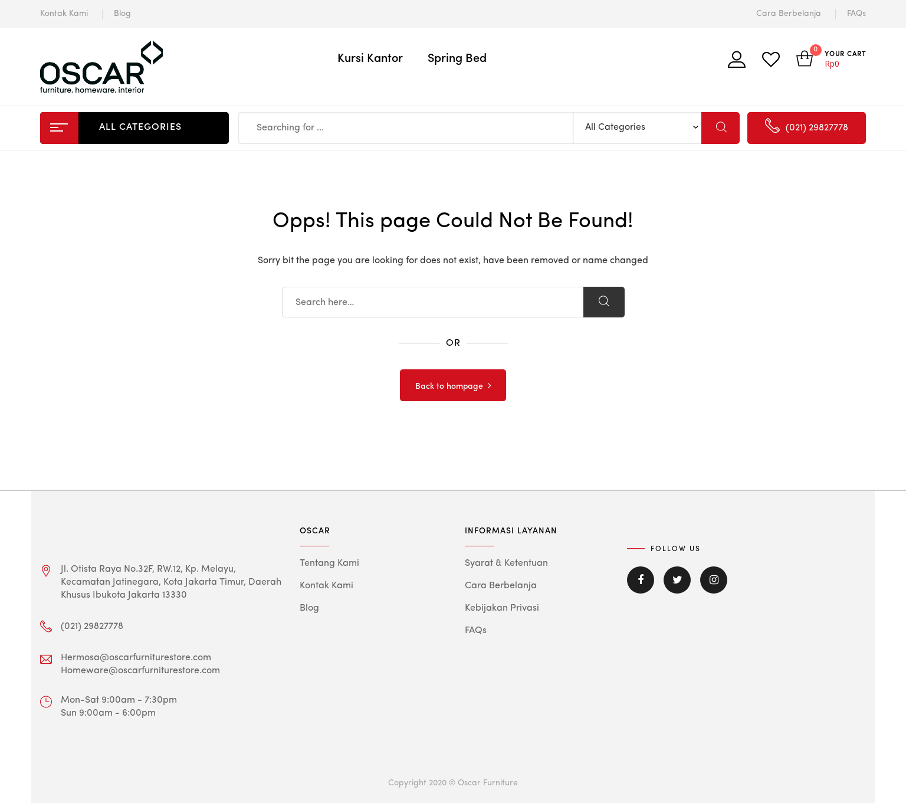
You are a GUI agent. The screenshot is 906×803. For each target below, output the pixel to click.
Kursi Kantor (370, 59)
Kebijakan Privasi (502, 608)
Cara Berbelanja (788, 13)
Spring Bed (457, 59)
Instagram (713, 580)
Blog (122, 13)
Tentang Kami (329, 563)
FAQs (856, 13)
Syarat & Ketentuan (506, 563)
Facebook (640, 580)
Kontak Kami (64, 13)
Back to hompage (449, 386)
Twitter (677, 580)
